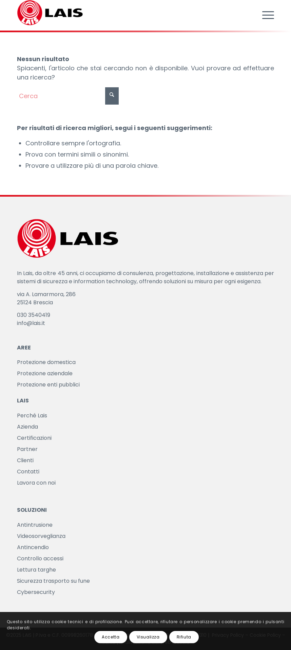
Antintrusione (35, 525)
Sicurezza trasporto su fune (53, 581)
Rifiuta (184, 637)
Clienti (25, 460)
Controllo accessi (40, 558)
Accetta (110, 637)
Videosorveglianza (41, 536)
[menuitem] (264, 15)
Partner (27, 449)
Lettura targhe (36, 570)
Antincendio (33, 547)
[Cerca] (68, 96)
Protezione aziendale (45, 373)
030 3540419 (33, 315)
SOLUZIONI (32, 510)
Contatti (28, 471)
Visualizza (148, 637)
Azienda (27, 427)
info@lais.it (31, 323)
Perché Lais (32, 415)
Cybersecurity (36, 592)
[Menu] (264, 15)
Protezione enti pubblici (48, 385)
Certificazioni (34, 438)
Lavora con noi (36, 483)
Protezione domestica (46, 362)
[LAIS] (50, 13)
